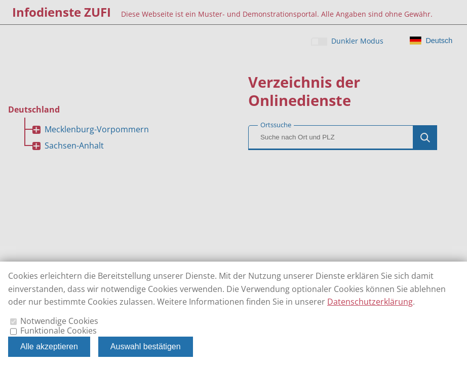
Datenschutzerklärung (370, 301)
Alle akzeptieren (49, 346)
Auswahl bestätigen (145, 346)
